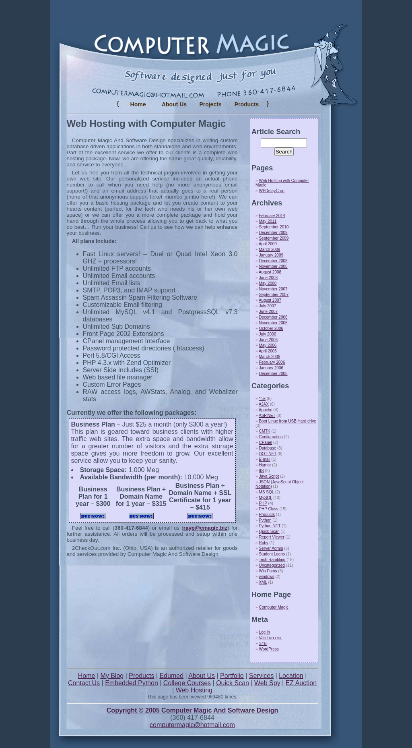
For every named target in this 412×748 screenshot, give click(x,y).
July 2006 (267, 334)
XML (263, 582)
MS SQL (266, 492)
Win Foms (268, 571)
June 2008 (268, 278)
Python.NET (269, 526)
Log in (264, 632)
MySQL (265, 497)
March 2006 (269, 356)
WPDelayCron (271, 191)
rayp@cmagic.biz (205, 528)
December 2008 (273, 261)
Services (261, 675)
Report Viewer (271, 537)
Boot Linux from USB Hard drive (287, 421)
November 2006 (273, 323)
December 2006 (273, 317)
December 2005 (273, 373)
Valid (270, 638)
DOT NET (267, 454)
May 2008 (267, 283)
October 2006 (271, 328)
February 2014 (272, 215)
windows (266, 576)
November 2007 (273, 289)
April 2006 (268, 351)
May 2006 (267, 345)
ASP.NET (267, 415)
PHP (263, 503)
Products (266, 514)
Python (265, 520)
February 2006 (272, 362)
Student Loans (272, 554)
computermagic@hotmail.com (192, 724)
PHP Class (268, 509)
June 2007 (268, 311)
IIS (261, 470)
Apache (265, 410)
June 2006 (268, 340)
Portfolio (232, 675)
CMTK (264, 431)
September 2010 (273, 227)
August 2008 (270, 272)
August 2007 (270, 300)
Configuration (270, 437)
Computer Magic (273, 607)
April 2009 (268, 244)
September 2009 (273, 238)
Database (267, 448)
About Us (174, 104)
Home (138, 104)
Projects (210, 104)
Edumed (171, 675)
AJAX (264, 404)
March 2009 (269, 249)
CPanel (265, 442)
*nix (262, 398)
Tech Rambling (272, 559)
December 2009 (273, 232)
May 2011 (267, 221)
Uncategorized (271, 565)
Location (291, 675)
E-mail (264, 459)
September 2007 (273, 294)
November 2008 (273, 266)
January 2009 (271, 255)
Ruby (263, 543)
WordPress (268, 649)
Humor (265, 465)
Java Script (268, 476)
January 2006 (271, 368)
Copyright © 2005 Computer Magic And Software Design (192, 710)
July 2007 (267, 306)
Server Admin (271, 548)
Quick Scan (269, 531)
